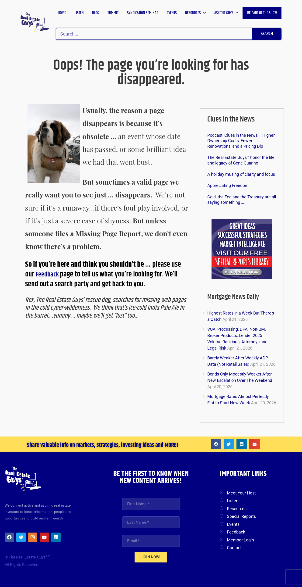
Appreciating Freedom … (229, 185)
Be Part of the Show (262, 13)
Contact (234, 547)
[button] (216, 444)
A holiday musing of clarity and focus (241, 174)
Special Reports (241, 516)
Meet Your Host (241, 492)
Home (62, 13)
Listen (79, 13)
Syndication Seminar (142, 13)
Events (172, 13)
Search (267, 33)
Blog (95, 13)
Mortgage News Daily (235, 296)
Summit (113, 13)
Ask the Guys (226, 13)
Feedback (49, 274)
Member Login (240, 539)
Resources (195, 13)
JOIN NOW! (151, 557)
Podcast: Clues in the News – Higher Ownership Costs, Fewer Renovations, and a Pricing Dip (241, 141)
